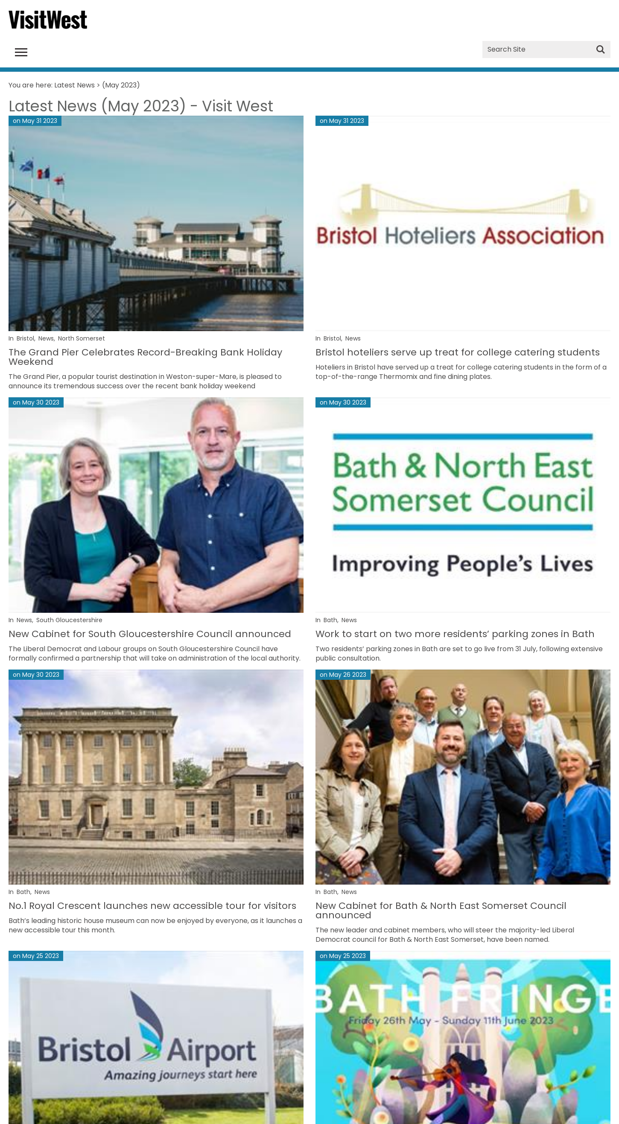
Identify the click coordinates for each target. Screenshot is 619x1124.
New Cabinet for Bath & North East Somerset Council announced (440, 910)
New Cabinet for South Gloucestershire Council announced (150, 634)
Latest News (74, 85)
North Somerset (81, 338)
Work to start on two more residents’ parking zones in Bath (455, 634)
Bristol (25, 338)
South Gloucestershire (69, 620)
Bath (330, 620)
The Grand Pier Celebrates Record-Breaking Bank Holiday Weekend (145, 357)
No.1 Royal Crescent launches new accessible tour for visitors (152, 905)
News (46, 338)
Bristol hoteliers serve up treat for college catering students (457, 352)
